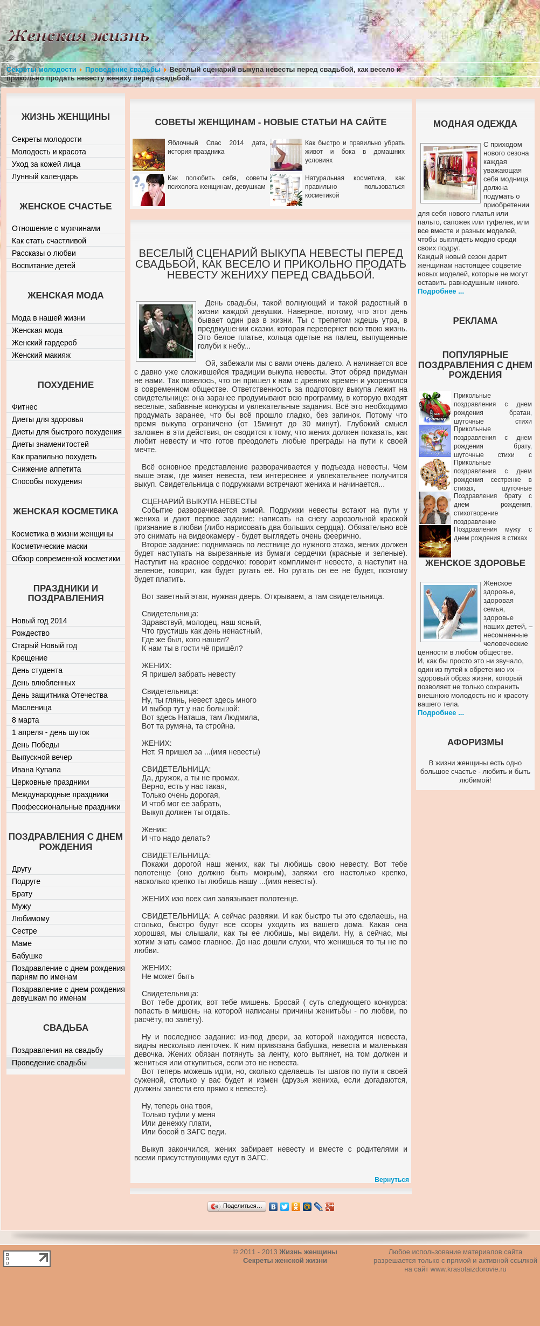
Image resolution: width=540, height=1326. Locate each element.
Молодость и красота (49, 151)
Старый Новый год (44, 645)
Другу (21, 869)
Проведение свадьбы (123, 69)
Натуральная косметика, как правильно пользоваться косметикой (355, 186)
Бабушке (27, 955)
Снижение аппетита (46, 469)
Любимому (31, 918)
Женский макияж (41, 355)
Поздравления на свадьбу (57, 1050)
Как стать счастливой (49, 240)
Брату (22, 893)
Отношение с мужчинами (56, 228)
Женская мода (37, 330)
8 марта (25, 720)
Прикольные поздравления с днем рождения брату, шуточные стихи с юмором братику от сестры (475, 446)
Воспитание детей (43, 265)
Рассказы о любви (44, 253)
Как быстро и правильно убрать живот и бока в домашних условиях (355, 151)
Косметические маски (49, 546)
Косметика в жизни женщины (63, 533)
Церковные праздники (50, 782)
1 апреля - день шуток (50, 732)
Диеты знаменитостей (50, 444)
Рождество (31, 633)
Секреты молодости (41, 69)
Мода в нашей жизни (48, 318)
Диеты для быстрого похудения (67, 431)
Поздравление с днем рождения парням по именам (68, 972)
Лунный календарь (45, 176)
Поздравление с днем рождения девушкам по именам (68, 993)
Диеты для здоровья (48, 419)
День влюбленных (43, 682)
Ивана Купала (36, 769)
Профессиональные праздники (66, 807)
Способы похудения (47, 481)
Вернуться (392, 1180)
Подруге (26, 881)
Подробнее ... (441, 291)
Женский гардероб (44, 342)
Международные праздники (60, 794)
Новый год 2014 (39, 620)
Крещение (29, 658)
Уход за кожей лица (46, 164)
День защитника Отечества (60, 695)
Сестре (24, 931)
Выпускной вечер (42, 757)
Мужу (21, 906)
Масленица (32, 707)
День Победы (35, 744)
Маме (22, 943)
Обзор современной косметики (66, 558)
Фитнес (24, 407)
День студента (37, 670)
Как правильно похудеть (54, 456)
